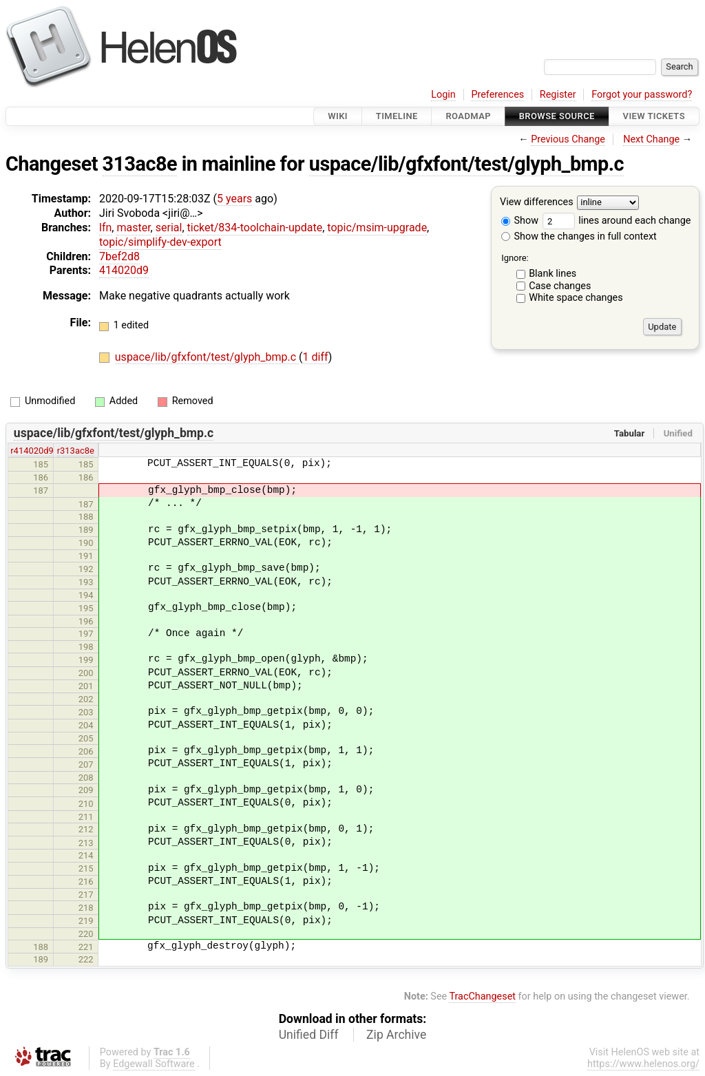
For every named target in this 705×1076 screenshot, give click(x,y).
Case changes (560, 286)
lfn (105, 227)
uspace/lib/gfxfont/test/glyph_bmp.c (466, 164)
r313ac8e (75, 450)
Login (443, 95)
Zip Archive (396, 1035)
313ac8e (140, 164)
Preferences (497, 95)
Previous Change (568, 139)
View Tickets (654, 116)
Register (558, 95)
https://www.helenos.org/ (643, 1064)
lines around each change (617, 220)
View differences (537, 203)
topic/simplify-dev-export (160, 242)
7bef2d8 (119, 256)
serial (169, 227)
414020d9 (124, 270)
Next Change (651, 139)
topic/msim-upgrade (377, 227)
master (133, 227)
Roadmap (468, 116)
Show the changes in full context (579, 236)
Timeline (397, 116)
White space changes (576, 298)
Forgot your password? (641, 95)
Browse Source (557, 116)
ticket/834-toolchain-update (255, 227)
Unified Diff (309, 1035)
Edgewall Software (154, 1064)
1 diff (315, 356)
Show (519, 220)
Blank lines (552, 273)
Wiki (338, 116)
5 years (234, 198)
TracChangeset (482, 996)
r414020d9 (32, 450)
